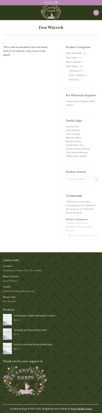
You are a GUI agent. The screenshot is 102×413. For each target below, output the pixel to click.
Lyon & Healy (73, 134)
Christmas (74, 71)
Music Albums (73, 62)
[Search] (51, 2)
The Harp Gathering (77, 152)
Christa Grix (72, 126)
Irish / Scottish (76, 75)
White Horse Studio (76, 156)
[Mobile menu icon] (96, 13)
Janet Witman (73, 130)
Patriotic (73, 79)
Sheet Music (72, 66)
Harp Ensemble (74, 53)
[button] (69, 235)
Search (95, 179)
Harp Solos (72, 57)
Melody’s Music (74, 137)
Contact (70, 101)
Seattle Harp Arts (75, 145)
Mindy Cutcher (74, 141)
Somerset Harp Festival (78, 149)
